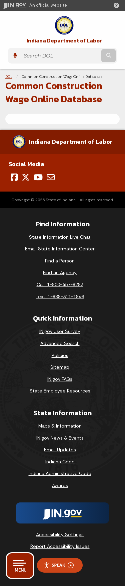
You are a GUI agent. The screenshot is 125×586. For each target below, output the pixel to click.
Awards (60, 485)
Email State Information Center (60, 249)
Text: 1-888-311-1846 (60, 297)
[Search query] (60, 55)
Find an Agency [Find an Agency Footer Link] (60, 272)
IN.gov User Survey (59, 331)
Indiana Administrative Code (60, 473)
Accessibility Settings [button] (60, 535)
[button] (118, 5)
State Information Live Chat (60, 237)
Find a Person (60, 261)
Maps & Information (60, 426)
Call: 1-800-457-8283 (60, 284)
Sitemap (59, 367)
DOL (8, 76)
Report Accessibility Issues (60, 546)
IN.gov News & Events (60, 438)
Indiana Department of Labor (64, 40)
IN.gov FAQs (59, 379)
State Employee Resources (60, 391)
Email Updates (60, 450)
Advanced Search (60, 343)
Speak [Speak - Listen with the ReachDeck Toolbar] (59, 565)
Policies (60, 355)
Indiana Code (60, 462)
